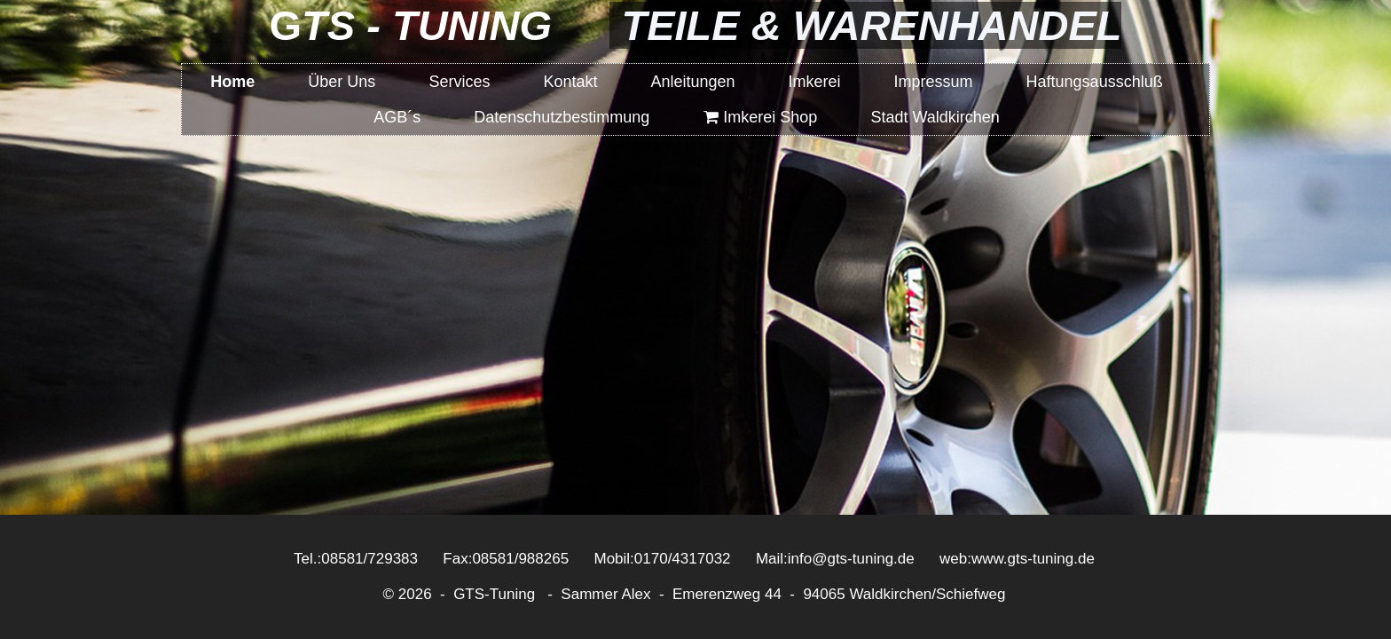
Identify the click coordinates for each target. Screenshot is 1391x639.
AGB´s (396, 117)
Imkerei (815, 82)
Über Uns (341, 82)
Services (459, 82)
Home (232, 82)
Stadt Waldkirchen (934, 117)
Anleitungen (692, 82)
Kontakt (570, 82)
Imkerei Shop (760, 117)
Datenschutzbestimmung (561, 117)
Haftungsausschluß (1094, 82)
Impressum (933, 82)
